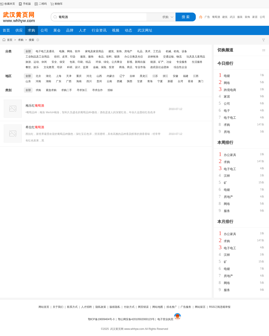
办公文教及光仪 (133, 56)
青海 (150, 81)
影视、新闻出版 (136, 61)
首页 (9, 39)
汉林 (227, 175)
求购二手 (66, 90)
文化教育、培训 (53, 67)
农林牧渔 (153, 56)
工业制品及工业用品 (37, 56)
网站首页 (44, 306)
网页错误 (143, 306)
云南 (109, 81)
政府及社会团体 (159, 67)
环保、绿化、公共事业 (109, 61)
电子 (227, 110)
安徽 (175, 76)
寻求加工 (82, 90)
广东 (58, 81)
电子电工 (230, 117)
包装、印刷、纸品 (80, 61)
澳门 (200, 81)
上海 (58, 76)
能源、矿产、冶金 (161, 61)
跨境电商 (230, 90)
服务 (227, 211)
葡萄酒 (216, 17)
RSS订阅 (214, 306)
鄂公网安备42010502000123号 (136, 319)
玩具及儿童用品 (196, 56)
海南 (79, 81)
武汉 (232, 17)
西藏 (119, 81)
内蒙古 (111, 76)
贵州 (99, 81)
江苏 (155, 76)
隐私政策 (100, 306)
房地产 (228, 197)
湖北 (48, 76)
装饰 (247, 17)
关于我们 (58, 306)
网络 (227, 83)
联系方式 (72, 306)
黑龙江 (144, 76)
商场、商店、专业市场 (132, 67)
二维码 (43, 3)
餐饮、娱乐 (32, 67)
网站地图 (157, 306)
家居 (255, 17)
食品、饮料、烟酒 (109, 56)
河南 (38, 81)
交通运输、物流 (172, 56)
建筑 (225, 17)
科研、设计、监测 (77, 67)
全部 (28, 51)
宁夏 (160, 81)
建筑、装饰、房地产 (120, 51)
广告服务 (186, 306)
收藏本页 (9, 3)
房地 (227, 132)
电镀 (227, 76)
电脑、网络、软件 (69, 51)
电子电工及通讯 (45, 51)
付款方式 (129, 306)
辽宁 (122, 76)
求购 (20, 39)
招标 (110, 90)
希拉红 (35, 127)
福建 (185, 76)
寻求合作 (97, 90)
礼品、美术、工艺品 (149, 51)
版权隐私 (115, 306)
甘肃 (139, 81)
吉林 (132, 76)
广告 (207, 17)
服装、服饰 (86, 56)
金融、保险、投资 (103, 67)
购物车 (59, 3)
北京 (38, 76)
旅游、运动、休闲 (36, 61)
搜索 (31, 39)
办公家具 (230, 155)
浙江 (165, 76)
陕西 (129, 81)
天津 (68, 76)
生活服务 (197, 61)
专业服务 (181, 61)
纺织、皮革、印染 (64, 56)
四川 (89, 81)
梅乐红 (35, 105)
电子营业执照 (165, 319)
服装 (240, 17)
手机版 (27, 3)
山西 (99, 76)
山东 (28, 81)
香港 (190, 81)
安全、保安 (58, 61)
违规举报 (225, 306)
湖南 (48, 81)
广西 (68, 81)
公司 (262, 17)
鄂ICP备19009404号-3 (101, 319)
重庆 (79, 76)
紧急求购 (51, 90)
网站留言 (200, 306)
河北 (89, 76)
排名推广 (171, 306)
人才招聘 (86, 306)
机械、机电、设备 (176, 51)
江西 (195, 76)
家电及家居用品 (94, 51)
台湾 (180, 81)
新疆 (170, 81)
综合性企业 (180, 67)
